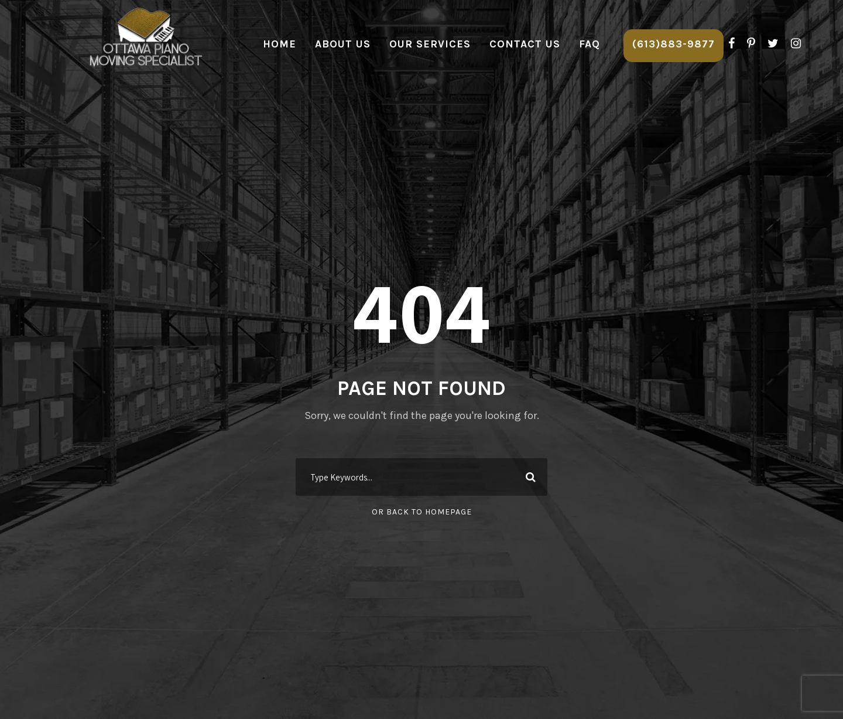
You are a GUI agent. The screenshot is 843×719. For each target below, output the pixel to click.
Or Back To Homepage (422, 512)
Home (279, 44)
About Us (343, 44)
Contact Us (524, 44)
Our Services (430, 44)
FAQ (589, 44)
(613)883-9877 (673, 44)
